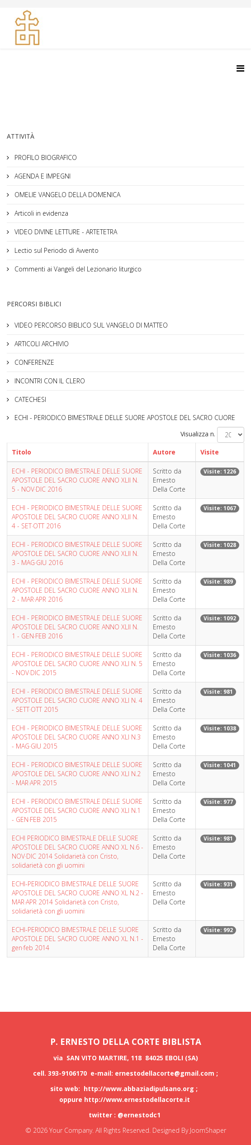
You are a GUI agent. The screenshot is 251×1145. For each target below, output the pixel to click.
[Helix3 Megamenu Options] (240, 68)
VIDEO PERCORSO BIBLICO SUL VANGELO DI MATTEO (90, 325)
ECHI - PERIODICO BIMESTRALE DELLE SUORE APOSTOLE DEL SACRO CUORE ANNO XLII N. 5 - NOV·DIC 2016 (77, 480)
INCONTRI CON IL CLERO (49, 381)
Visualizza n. (197, 434)
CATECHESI (29, 399)
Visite (209, 452)
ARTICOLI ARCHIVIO (41, 343)
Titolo (21, 452)
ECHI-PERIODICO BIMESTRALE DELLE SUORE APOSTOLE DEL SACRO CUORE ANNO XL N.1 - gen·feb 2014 (77, 938)
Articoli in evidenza (40, 213)
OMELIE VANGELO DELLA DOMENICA (66, 194)
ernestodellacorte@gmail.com (165, 1073)
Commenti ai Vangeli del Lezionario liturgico (77, 269)
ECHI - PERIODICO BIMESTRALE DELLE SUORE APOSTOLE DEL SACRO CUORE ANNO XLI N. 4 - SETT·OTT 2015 (77, 700)
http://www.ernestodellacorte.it (137, 1099)
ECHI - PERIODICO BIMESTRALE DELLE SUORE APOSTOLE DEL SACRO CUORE (124, 417)
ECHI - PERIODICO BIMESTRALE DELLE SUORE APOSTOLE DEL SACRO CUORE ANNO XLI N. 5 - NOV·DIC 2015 (77, 663)
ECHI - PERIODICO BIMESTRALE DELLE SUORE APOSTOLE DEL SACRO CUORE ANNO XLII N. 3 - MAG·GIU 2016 (77, 553)
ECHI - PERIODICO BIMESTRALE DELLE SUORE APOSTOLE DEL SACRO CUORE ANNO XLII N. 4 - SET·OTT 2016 (77, 516)
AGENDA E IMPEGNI (42, 176)
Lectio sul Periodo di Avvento (56, 250)
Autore (164, 452)
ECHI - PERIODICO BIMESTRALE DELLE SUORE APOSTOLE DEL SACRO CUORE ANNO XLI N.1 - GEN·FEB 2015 (77, 810)
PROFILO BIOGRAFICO (45, 157)
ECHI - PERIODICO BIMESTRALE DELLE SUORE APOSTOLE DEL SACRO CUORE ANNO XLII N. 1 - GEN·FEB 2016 (77, 627)
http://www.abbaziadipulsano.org (139, 1088)
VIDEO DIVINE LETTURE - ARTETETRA (65, 231)
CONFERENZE (33, 362)
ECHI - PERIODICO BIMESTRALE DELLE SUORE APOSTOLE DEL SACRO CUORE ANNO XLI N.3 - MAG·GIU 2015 (77, 737)
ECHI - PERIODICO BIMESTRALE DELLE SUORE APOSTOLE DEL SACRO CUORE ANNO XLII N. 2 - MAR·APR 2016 (77, 590)
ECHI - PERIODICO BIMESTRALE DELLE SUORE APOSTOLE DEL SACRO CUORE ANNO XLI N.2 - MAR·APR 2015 (77, 773)
